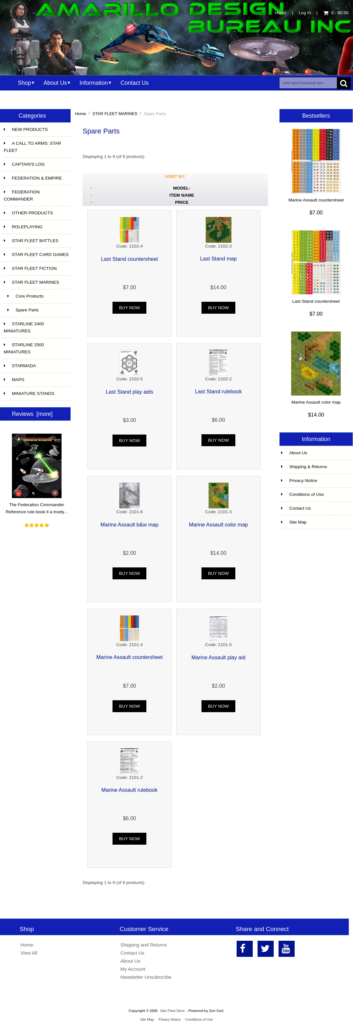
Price (182, 202)
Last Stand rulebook (218, 391)
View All (28, 953)
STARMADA (20, 365)
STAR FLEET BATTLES (31, 240)
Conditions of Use (302, 494)
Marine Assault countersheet (129, 657)
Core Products (24, 296)
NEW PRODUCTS (26, 129)
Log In (305, 12)
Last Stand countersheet (129, 259)
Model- (182, 188)
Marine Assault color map (218, 524)
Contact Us (135, 83)
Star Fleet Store (172, 1011)
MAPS (14, 379)
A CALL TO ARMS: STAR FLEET (32, 147)
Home (280, 12)
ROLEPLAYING (23, 226)
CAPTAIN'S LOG (24, 164)
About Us (55, 83)
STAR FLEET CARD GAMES (36, 254)
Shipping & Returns (304, 466)
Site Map (294, 522)
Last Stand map (218, 258)
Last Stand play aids (129, 392)
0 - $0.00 (336, 12)
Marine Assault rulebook (130, 790)
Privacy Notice (299, 480)
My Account (133, 969)
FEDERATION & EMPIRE (33, 178)
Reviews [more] (32, 414)
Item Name (182, 195)
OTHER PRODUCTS (28, 213)
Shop (24, 83)
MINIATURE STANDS (29, 393)
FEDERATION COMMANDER (22, 195)
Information (94, 83)
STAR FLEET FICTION (30, 268)
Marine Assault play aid (218, 657)
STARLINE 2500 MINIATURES (24, 348)
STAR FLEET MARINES (115, 113)
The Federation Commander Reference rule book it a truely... (37, 505)
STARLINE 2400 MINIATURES (24, 327)
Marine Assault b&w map (130, 524)
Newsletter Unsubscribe (146, 977)
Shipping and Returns (144, 945)
